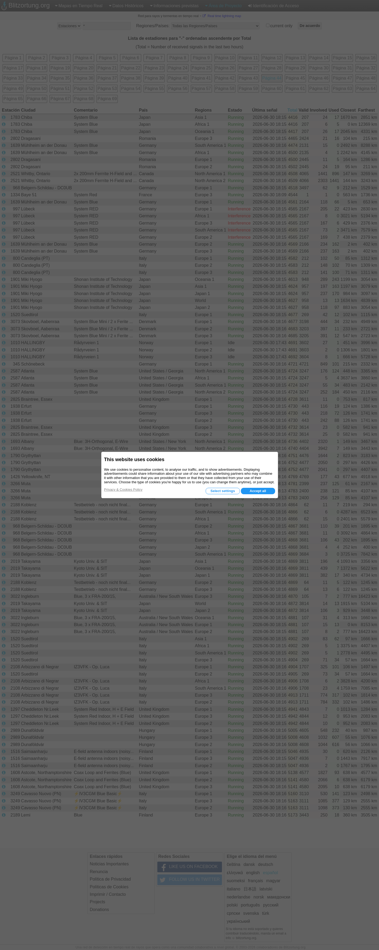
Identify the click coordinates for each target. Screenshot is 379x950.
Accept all (258, 491)
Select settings (222, 491)
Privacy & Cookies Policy (123, 490)
